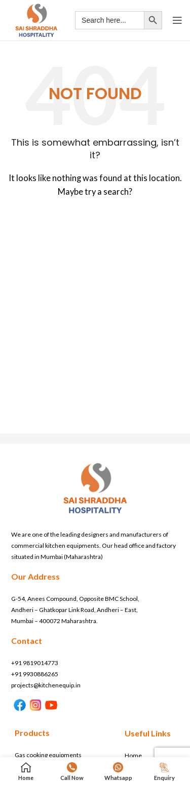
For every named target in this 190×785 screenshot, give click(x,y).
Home (133, 755)
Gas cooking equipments (48, 755)
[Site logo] (36, 19)
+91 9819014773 (34, 663)
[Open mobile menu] (177, 20)
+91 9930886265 (34, 674)
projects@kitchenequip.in (46, 685)
